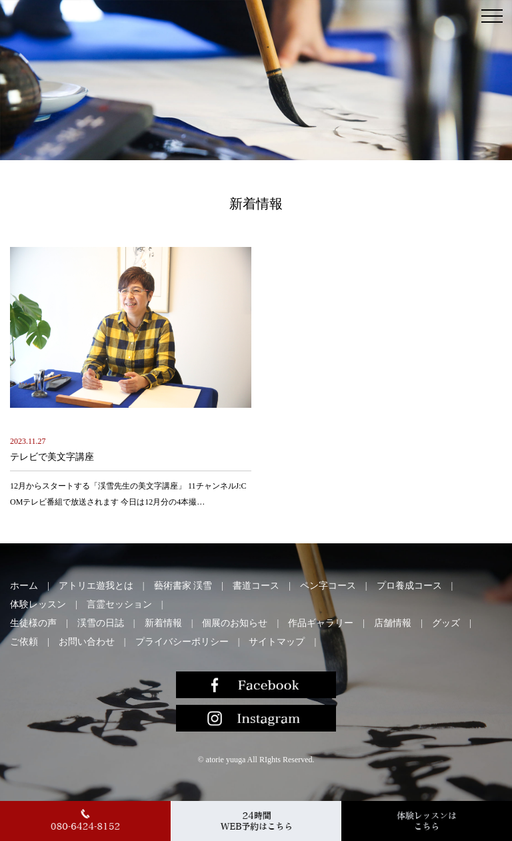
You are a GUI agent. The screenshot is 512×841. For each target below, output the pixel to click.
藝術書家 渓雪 (183, 586)
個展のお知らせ (234, 623)
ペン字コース (328, 586)
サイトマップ (277, 642)
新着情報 (163, 623)
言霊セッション (119, 604)
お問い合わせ (87, 642)
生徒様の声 (33, 623)
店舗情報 (392, 623)
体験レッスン (38, 604)
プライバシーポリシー (182, 642)
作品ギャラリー (320, 623)
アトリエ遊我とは (96, 586)
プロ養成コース (409, 586)
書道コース (256, 586)
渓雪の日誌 (100, 623)
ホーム (24, 586)
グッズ (446, 623)
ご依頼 (24, 642)
